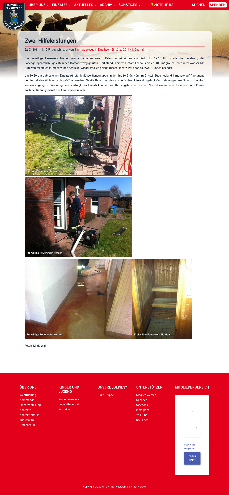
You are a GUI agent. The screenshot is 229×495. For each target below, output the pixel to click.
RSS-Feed (142, 420)
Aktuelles (83, 5)
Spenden (218, 5)
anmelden (192, 458)
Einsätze (60, 5)
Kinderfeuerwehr (69, 399)
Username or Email (191, 410)
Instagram (142, 410)
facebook (142, 405)
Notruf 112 (163, 5)
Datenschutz (28, 425)
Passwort (190, 427)
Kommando (27, 400)
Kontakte (25, 410)
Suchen (198, 5)
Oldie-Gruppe (105, 395)
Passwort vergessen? (190, 446)
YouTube (141, 415)
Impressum (27, 420)
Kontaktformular (30, 415)
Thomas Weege (84, 49)
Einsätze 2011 (120, 49)
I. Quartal (138, 49)
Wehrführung (28, 395)
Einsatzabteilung (30, 405)
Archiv (106, 5)
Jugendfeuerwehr (69, 404)
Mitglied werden (146, 395)
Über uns (37, 5)
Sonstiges (128, 5)
